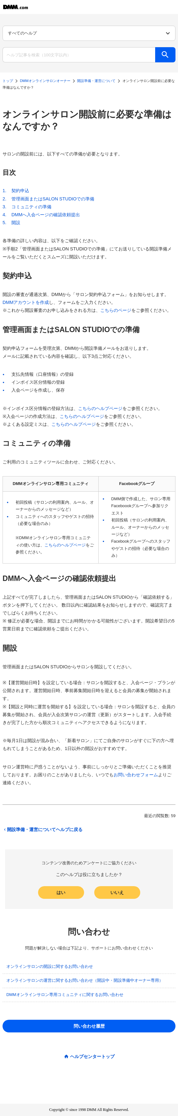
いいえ (117, 892)
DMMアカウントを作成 (26, 302)
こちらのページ (115, 310)
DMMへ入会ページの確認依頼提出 (45, 214)
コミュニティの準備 (31, 206)
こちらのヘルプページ (100, 408)
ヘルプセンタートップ (92, 1056)
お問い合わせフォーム (136, 774)
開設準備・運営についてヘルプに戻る (42, 829)
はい (60, 892)
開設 (15, 222)
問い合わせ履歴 (89, 1026)
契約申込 (20, 190)
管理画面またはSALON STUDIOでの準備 (52, 198)
